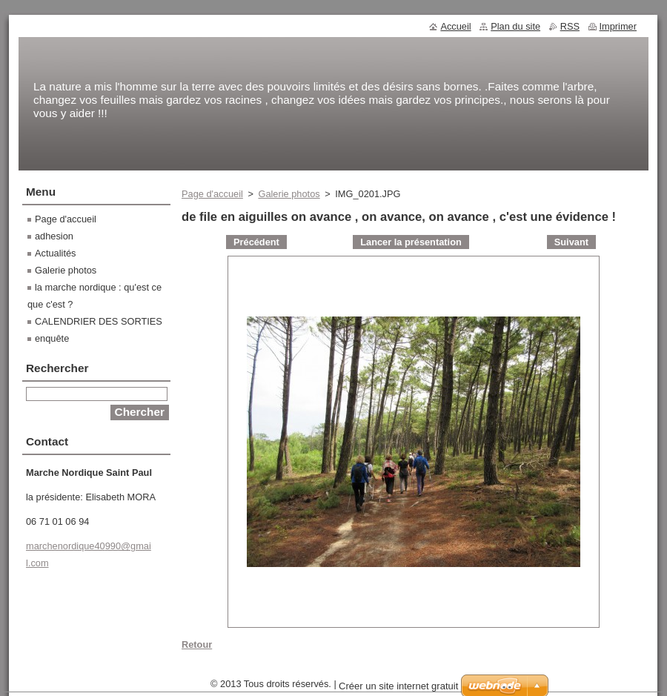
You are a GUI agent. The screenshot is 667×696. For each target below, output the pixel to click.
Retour (197, 644)
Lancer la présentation (411, 242)
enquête (52, 338)
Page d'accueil (212, 193)
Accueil (455, 26)
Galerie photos (288, 193)
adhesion (54, 236)
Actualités (55, 253)
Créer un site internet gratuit (398, 686)
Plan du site (515, 26)
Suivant (571, 242)
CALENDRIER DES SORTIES (98, 321)
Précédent (256, 242)
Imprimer (618, 26)
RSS (570, 26)
